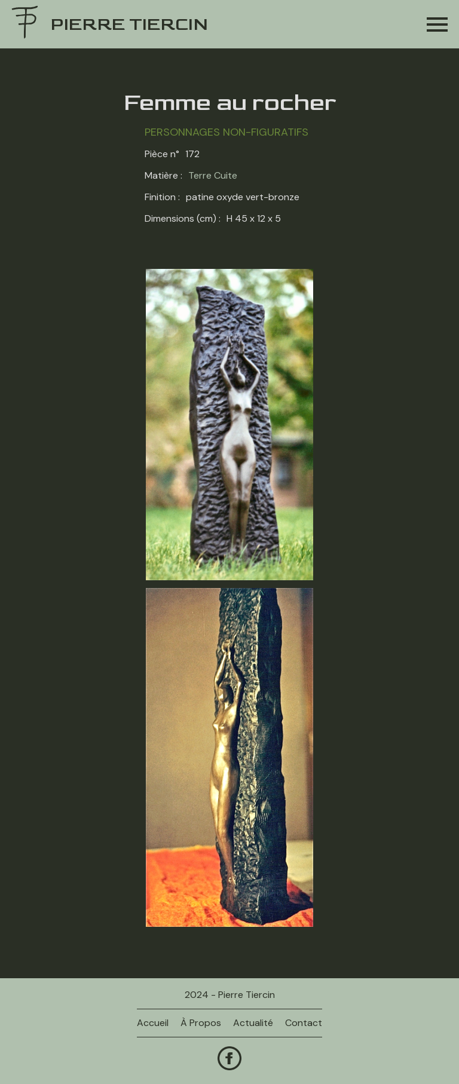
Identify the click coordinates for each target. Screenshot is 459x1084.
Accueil (153, 1022)
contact (303, 1022)
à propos (200, 1022)
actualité (253, 1022)
